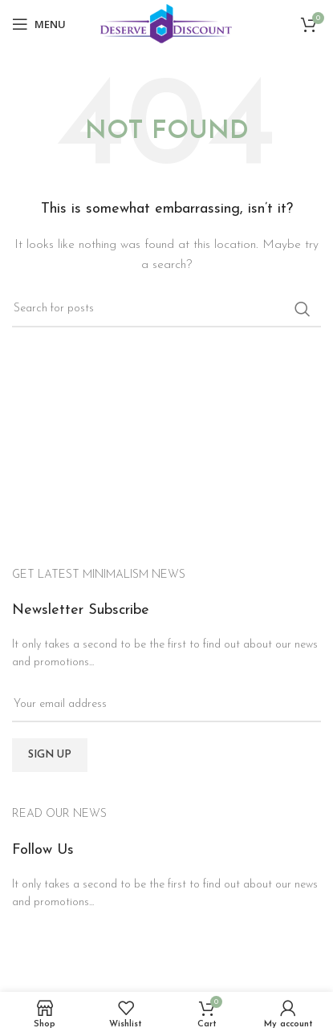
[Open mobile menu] (39, 24)
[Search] (166, 308)
